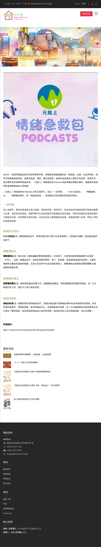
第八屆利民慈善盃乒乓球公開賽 (26, 399)
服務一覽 (7, 499)
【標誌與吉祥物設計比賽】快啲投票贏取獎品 (32, 371)
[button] (50, 74)
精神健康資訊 (8, 508)
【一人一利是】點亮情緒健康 (26, 362)
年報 (5, 504)
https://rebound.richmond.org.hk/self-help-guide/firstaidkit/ (29, 330)
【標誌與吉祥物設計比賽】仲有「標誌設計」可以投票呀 (37, 385)
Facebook (7, 513)
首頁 (50, 45)
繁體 (83, 3)
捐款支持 (86, 13)
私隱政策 (7, 478)
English (77, 3)
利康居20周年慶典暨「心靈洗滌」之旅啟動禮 (32, 354)
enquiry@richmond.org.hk (15, 454)
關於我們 (7, 469)
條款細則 (7, 474)
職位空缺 (7, 483)
